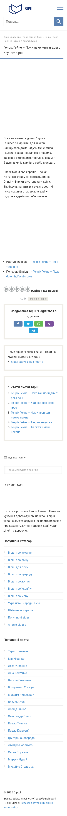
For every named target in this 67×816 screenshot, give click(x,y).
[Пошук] (28, 21)
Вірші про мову (18, 596)
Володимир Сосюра (21, 687)
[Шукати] (58, 21)
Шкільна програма (20, 610)
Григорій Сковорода (21, 738)
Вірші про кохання (20, 552)
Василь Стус (16, 702)
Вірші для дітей (18, 567)
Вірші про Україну (20, 588)
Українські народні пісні (24, 603)
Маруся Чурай (17, 759)
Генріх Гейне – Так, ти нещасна (31, 422)
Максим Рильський (21, 694)
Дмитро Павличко (20, 745)
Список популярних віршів (37, 803)
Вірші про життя (19, 581)
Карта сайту (11, 807)
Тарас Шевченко (19, 651)
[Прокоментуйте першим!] (33, 470)
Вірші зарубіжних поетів (27, 361)
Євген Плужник (18, 752)
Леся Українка (17, 666)
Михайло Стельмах (21, 766)
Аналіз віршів (17, 624)
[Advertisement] (33, 97)
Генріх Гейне (39, 298)
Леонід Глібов (17, 709)
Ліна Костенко (17, 673)
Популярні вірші (18, 617)
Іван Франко (16, 658)
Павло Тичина (17, 723)
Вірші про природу (20, 574)
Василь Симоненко (20, 680)
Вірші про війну (18, 560)
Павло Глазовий (18, 730)
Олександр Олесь (19, 716)
